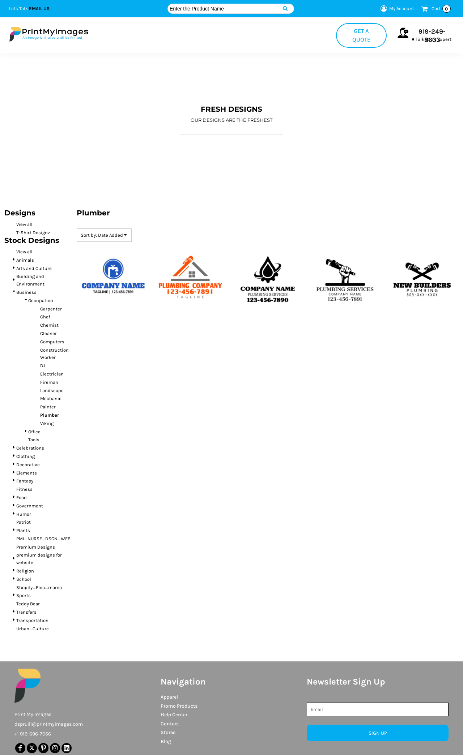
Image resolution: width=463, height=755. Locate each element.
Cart (441, 9)
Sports (23, 595)
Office (34, 431)
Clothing (25, 456)
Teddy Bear (28, 603)
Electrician (52, 374)
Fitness (24, 489)
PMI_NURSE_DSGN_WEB (43, 538)
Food (21, 497)
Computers (52, 341)
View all (24, 224)
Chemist (49, 325)
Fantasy (24, 481)
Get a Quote (361, 35)
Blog (166, 741)
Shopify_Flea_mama (39, 587)
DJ (42, 365)
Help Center (174, 715)
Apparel (169, 697)
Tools (33, 439)
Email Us (39, 8)
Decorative (28, 464)
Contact (170, 724)
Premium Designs (35, 547)
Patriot (23, 522)
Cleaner (48, 333)
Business (26, 292)
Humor (23, 514)
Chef (45, 316)
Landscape (52, 390)
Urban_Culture (32, 628)
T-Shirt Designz (33, 232)
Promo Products (179, 706)
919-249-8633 (432, 35)
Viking (47, 423)
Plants (23, 530)
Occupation (40, 300)
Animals (25, 260)
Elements (26, 473)
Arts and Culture (34, 268)
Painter (48, 406)
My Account (396, 8)
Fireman (49, 382)
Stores (168, 732)
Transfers (26, 612)
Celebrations (30, 448)
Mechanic (50, 398)
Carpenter (51, 309)
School (23, 579)
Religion (25, 571)
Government (29, 506)
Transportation (32, 620)
